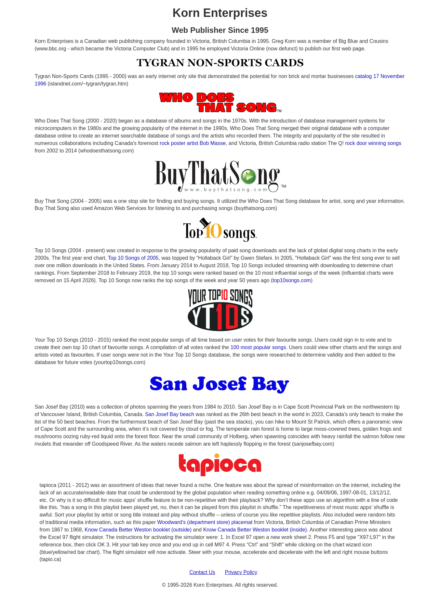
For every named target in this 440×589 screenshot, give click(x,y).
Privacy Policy (241, 572)
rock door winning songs (373, 143)
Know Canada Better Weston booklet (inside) (255, 529)
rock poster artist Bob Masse (193, 143)
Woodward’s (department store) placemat (204, 522)
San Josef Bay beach (169, 414)
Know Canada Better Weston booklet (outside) (138, 529)
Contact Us (202, 572)
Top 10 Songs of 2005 (133, 258)
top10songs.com (292, 280)
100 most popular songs (258, 347)
